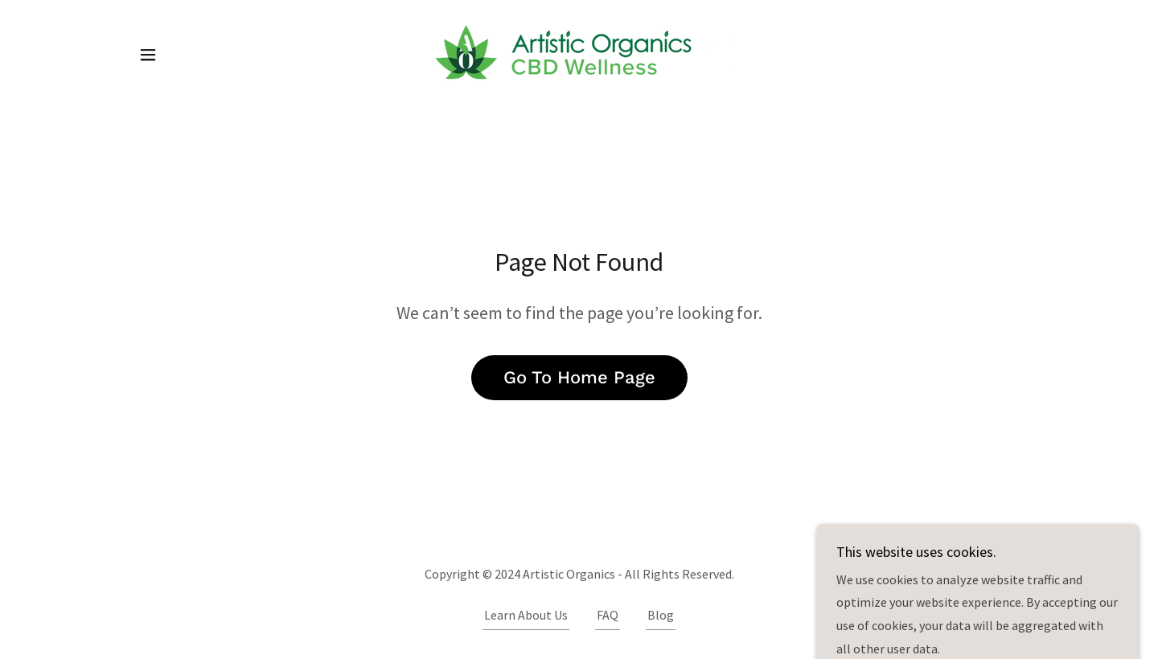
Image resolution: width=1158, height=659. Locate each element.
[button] (148, 55)
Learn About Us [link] (526, 615)
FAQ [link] (607, 615)
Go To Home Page (579, 377)
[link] (579, 53)
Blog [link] (660, 615)
